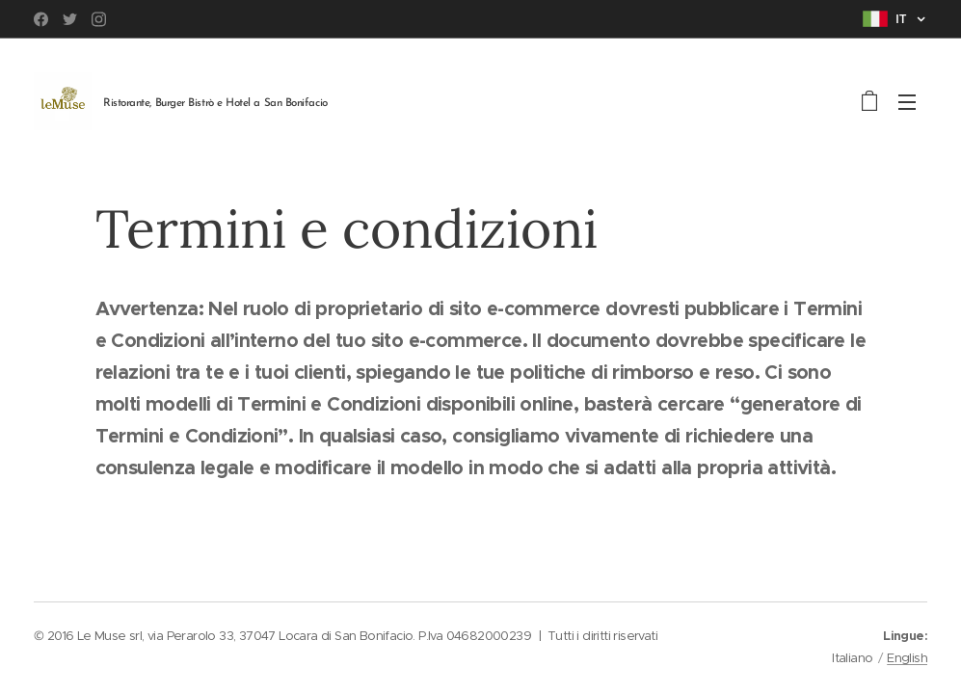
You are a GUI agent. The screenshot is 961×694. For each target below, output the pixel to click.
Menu (907, 102)
